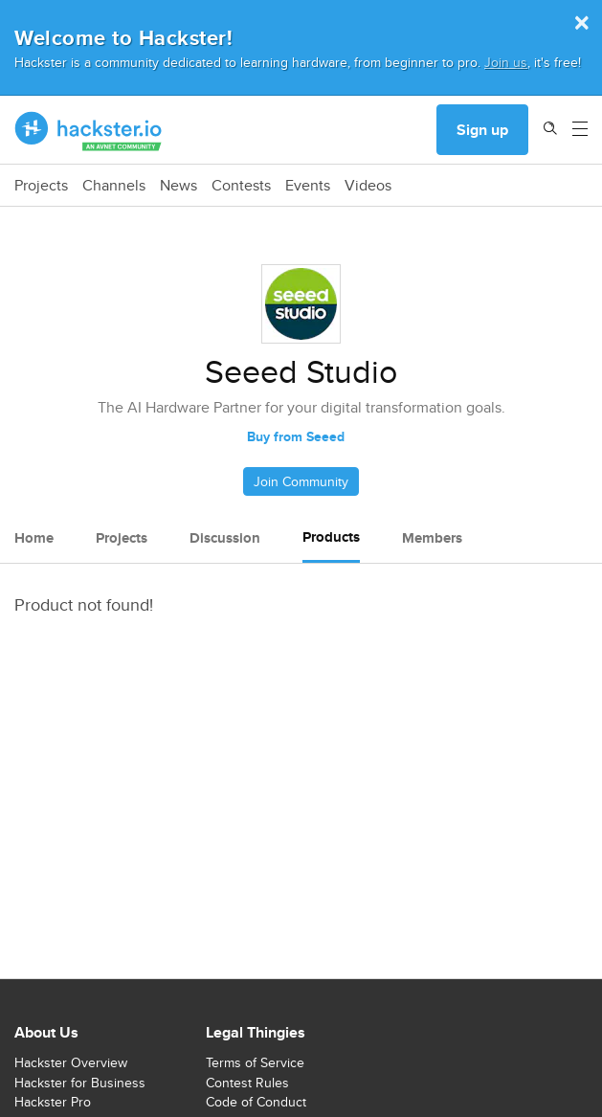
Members (432, 537)
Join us (505, 62)
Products (331, 536)
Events (307, 185)
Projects (41, 185)
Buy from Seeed (296, 436)
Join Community (301, 481)
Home (34, 537)
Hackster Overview (70, 1062)
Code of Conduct (256, 1101)
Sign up (482, 130)
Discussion (225, 537)
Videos (368, 185)
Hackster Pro (52, 1101)
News (178, 185)
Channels (113, 185)
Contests (241, 185)
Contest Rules (247, 1082)
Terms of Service (255, 1062)
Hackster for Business (79, 1082)
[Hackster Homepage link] (88, 130)
